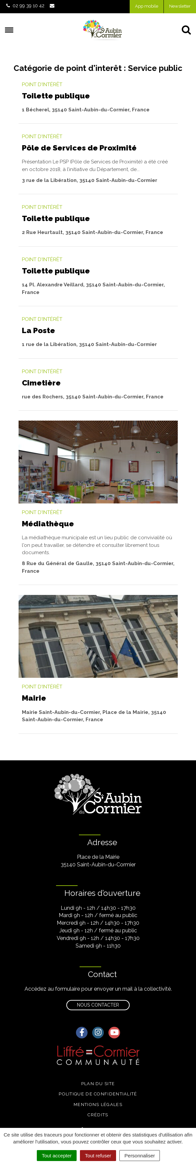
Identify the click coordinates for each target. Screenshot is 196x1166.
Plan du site (98, 1083)
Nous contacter (98, 1005)
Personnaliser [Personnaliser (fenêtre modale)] (139, 1155)
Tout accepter (57, 1155)
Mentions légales (98, 1104)
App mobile (146, 6)
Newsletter (180, 6)
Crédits (98, 1114)
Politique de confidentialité (98, 1093)
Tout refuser (98, 1155)
